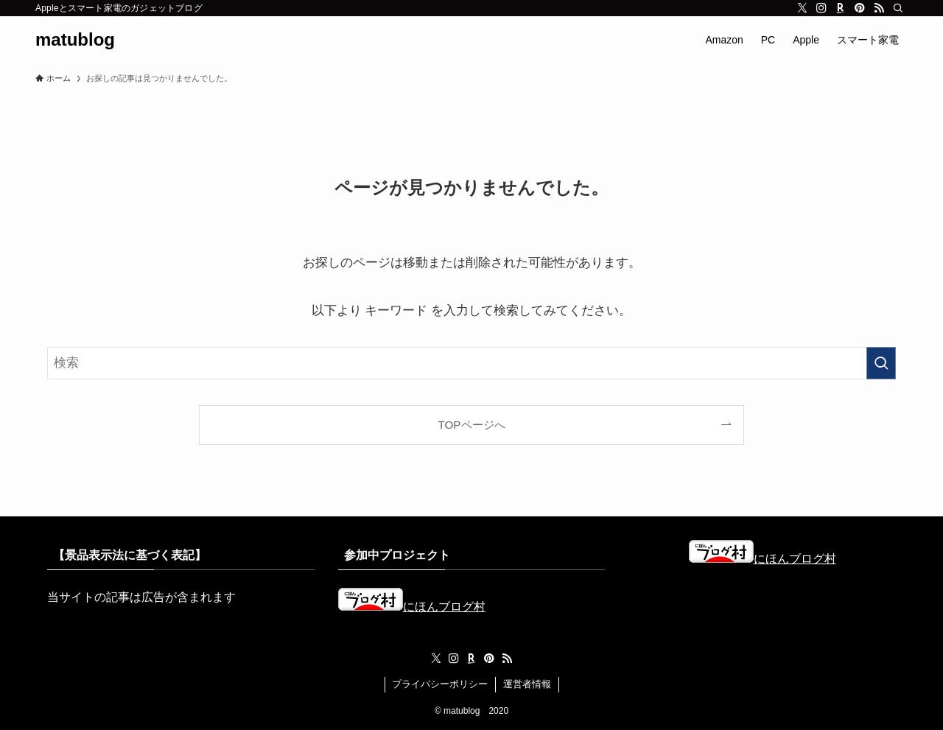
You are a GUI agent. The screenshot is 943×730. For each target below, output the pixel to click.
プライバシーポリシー (440, 683)
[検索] (898, 8)
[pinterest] (859, 8)
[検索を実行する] (881, 363)
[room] (840, 8)
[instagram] (821, 8)
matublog (75, 40)
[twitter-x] (802, 8)
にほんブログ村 (411, 606)
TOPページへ (471, 424)
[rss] (878, 8)
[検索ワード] (471, 363)
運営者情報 (527, 683)
